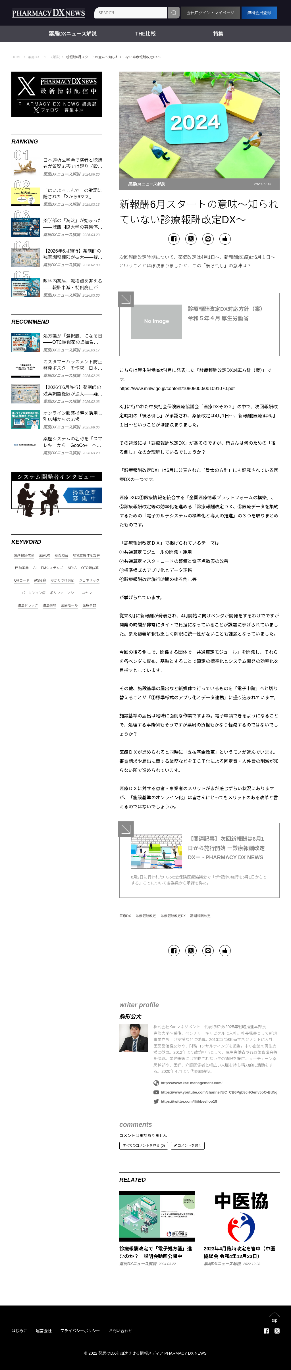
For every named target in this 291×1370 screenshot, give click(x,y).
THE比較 (145, 33)
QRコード (22, 580)
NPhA (72, 568)
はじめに (19, 1331)
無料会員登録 (259, 13)
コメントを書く (187, 1146)
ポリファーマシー (63, 593)
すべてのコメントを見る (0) (143, 1146)
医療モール (69, 605)
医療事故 (89, 605)
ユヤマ (87, 593)
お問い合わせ (120, 1331)
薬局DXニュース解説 (73, 33)
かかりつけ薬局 (62, 580)
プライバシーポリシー (80, 1331)
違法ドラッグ (28, 605)
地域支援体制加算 (86, 555)
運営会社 (44, 1331)
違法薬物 (49, 605)
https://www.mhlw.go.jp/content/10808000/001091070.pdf (177, 388)
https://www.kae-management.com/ (188, 1083)
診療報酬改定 (146, 916)
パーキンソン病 (33, 593)
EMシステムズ (52, 568)
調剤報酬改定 (200, 916)
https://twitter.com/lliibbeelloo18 (185, 1101)
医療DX (125, 916)
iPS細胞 (40, 580)
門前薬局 (22, 568)
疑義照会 (61, 555)
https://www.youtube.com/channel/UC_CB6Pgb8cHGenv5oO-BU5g (215, 1092)
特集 (218, 33)
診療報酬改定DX (173, 916)
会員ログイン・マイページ (210, 13)
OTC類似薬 (90, 568)
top (274, 1320)
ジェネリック (89, 580)
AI (34, 568)
